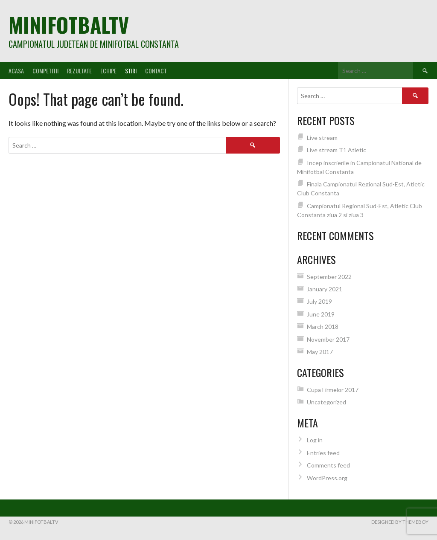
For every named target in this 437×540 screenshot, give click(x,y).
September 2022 (329, 276)
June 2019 (321, 314)
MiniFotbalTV (69, 24)
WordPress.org (327, 478)
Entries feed (323, 452)
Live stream (322, 137)
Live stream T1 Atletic (336, 150)
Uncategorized (326, 402)
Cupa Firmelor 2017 (332, 389)
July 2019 (319, 301)
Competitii (45, 70)
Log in (315, 440)
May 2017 (320, 351)
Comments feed (328, 465)
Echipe (108, 70)
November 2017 (328, 339)
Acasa (16, 70)
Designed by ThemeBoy (399, 522)
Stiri (131, 70)
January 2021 (324, 289)
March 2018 (322, 326)
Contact (156, 70)
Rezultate (79, 70)
